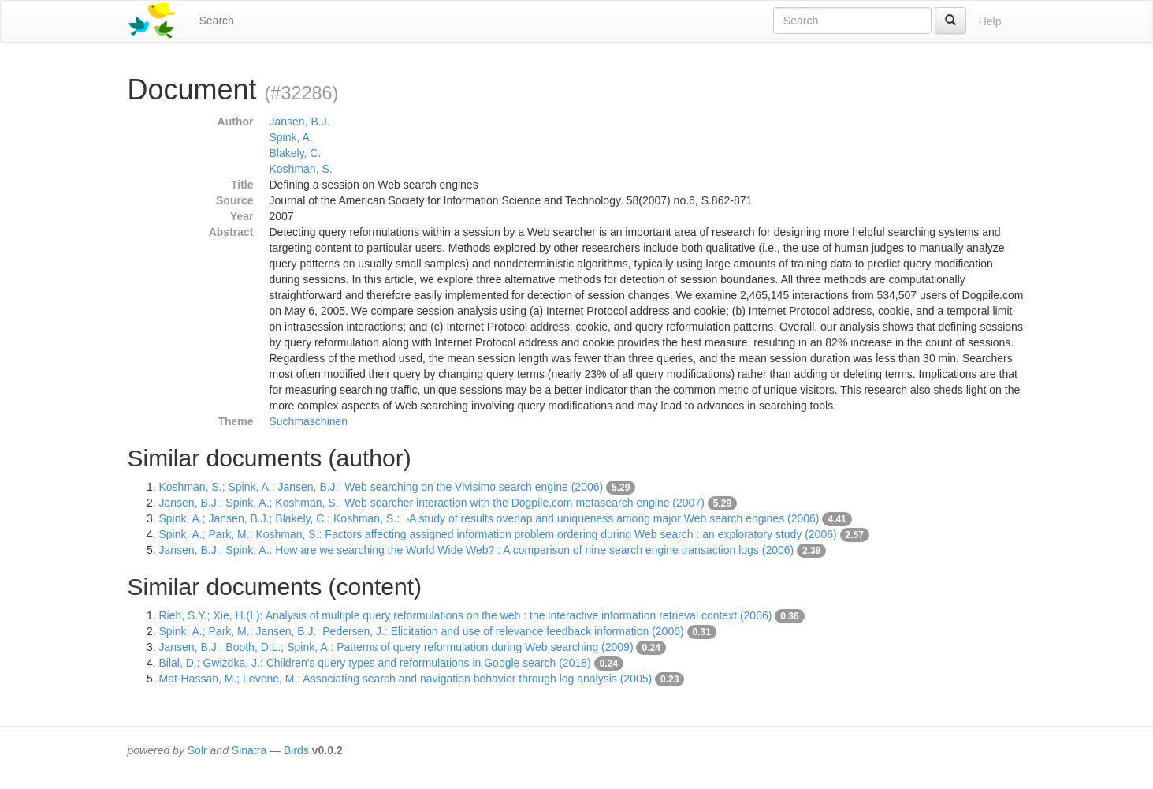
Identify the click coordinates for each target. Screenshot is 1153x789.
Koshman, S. (301, 169)
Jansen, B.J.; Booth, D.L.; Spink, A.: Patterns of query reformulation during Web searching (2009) (396, 647)
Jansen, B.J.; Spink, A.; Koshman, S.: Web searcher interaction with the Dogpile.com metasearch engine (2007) (432, 502)
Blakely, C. (296, 153)
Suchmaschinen (309, 421)
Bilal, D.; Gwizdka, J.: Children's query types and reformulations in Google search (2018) (375, 662)
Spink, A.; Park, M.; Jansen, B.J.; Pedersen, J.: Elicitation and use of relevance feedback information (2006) (421, 631)
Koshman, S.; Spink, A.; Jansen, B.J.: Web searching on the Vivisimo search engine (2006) (381, 487)
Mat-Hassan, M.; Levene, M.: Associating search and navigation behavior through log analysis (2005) (406, 678)
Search (216, 20)
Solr (197, 750)
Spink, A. (291, 137)
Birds (296, 750)
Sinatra (249, 750)
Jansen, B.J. (300, 121)
